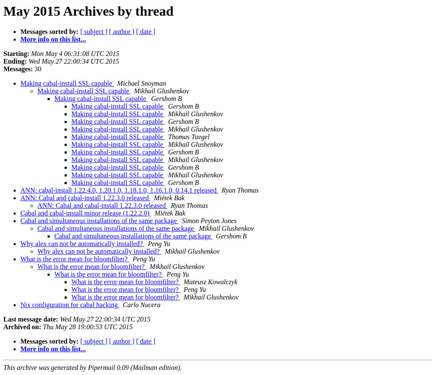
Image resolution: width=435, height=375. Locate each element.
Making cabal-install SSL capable (67, 83)
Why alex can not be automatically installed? (82, 243)
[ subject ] (93, 31)
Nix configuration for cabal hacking (69, 304)
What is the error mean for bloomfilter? (74, 259)
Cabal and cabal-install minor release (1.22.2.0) (85, 213)
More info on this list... (53, 39)
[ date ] (145, 31)
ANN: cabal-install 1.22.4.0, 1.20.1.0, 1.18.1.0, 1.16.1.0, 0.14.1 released (119, 190)
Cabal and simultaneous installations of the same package (99, 220)
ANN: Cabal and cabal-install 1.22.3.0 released (85, 197)
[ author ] (122, 31)
